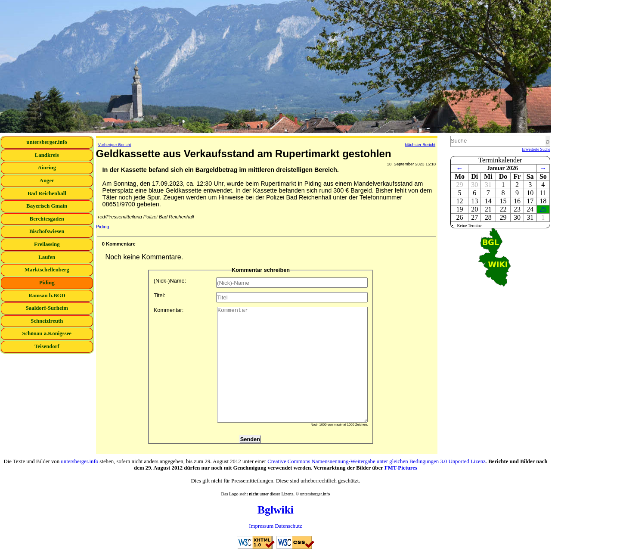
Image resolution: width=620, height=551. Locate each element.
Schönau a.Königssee (47, 333)
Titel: (261, 297)
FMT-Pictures (400, 468)
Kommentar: (261, 365)
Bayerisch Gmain (46, 206)
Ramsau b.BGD (46, 296)
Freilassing (47, 244)
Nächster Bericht (420, 144)
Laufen (46, 257)
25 (542, 209)
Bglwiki (275, 510)
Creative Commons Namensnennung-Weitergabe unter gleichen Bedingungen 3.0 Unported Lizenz (376, 461)
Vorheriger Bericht (114, 144)
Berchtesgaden (47, 219)
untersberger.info (47, 142)
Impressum (261, 526)
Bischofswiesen (47, 231)
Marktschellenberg (47, 270)
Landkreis (47, 155)
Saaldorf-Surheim (47, 308)
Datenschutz (288, 526)
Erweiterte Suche (536, 149)
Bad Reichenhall (47, 193)
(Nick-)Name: (261, 282)
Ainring (46, 168)
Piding (47, 283)
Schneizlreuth (47, 321)
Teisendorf (46, 346)
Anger (47, 180)
